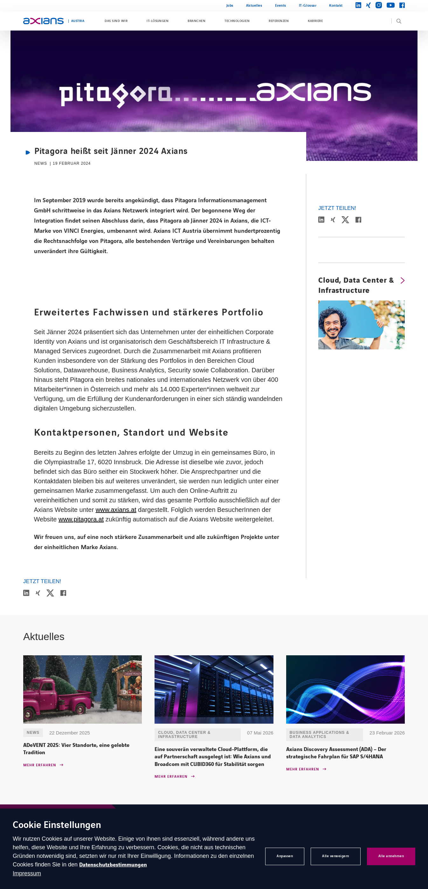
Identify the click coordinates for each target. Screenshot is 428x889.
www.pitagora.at (81, 519)
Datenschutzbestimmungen (113, 864)
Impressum (27, 873)
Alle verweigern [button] (335, 856)
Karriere (315, 21)
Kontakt (336, 5)
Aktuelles (254, 5)
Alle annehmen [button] (391, 856)
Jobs (229, 5)
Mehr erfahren (39, 765)
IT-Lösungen (158, 21)
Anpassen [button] (285, 856)
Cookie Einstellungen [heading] (57, 825)
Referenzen (279, 21)
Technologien (237, 21)
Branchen (196, 21)
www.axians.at (116, 509)
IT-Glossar (307, 5)
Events (280, 5)
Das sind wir (116, 21)
